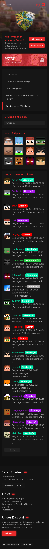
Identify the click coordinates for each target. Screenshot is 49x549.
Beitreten (9, 533)
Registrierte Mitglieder (18, 106)
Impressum (7, 510)
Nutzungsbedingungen (13, 498)
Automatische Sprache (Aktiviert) (17, 504)
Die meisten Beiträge (17, 81)
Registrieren (37, 45)
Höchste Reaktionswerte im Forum (21, 97)
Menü (7, 4)
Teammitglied (13, 88)
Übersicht (11, 74)
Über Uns (6, 507)
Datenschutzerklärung (12, 501)
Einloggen (37, 39)
